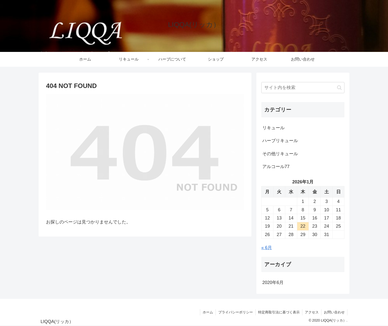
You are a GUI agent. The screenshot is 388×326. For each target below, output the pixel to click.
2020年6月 (273, 282)
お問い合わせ (334, 312)
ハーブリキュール (280, 140)
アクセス (312, 312)
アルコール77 (276, 166)
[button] (339, 87)
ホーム (208, 312)
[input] (302, 87)
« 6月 (266, 247)
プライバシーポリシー (235, 312)
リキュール (273, 127)
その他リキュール (280, 153)
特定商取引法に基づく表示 (279, 312)
